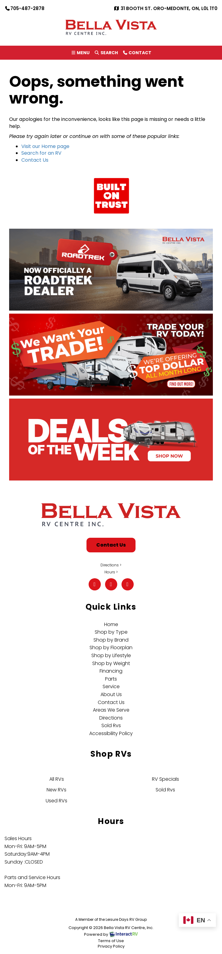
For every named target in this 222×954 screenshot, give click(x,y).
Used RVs (56, 800)
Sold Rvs (111, 725)
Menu (81, 53)
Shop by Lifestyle (111, 655)
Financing (111, 670)
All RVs (56, 779)
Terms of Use (111, 941)
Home (111, 624)
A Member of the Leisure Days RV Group (111, 919)
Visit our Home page (45, 146)
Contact (137, 53)
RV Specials (165, 779)
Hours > (111, 572)
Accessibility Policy (111, 733)
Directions (111, 717)
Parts (111, 678)
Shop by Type (111, 631)
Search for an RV (41, 153)
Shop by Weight (111, 663)
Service (111, 686)
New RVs (56, 789)
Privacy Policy (111, 946)
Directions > (111, 565)
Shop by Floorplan (111, 647)
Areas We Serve (111, 709)
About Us (111, 694)
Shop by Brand (111, 639)
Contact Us (34, 160)
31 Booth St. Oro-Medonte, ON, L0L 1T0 (165, 8)
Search (106, 53)
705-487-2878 (24, 8)
